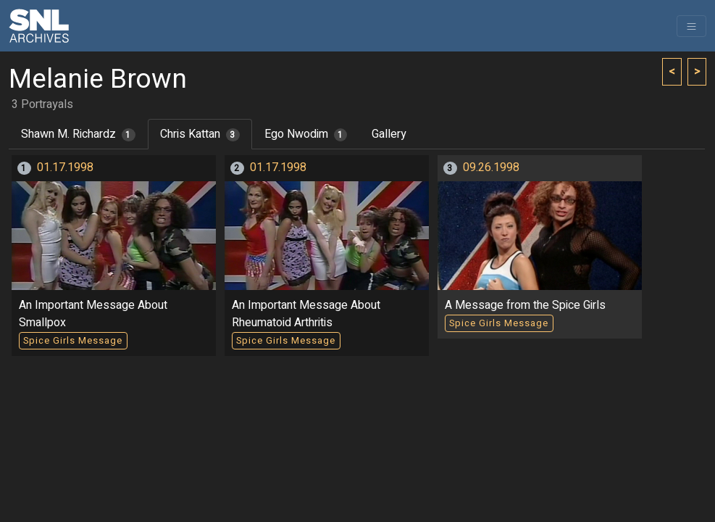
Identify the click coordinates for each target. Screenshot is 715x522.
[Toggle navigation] (691, 26)
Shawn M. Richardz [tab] (78, 134)
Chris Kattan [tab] (200, 134)
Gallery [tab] (389, 134)
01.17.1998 (65, 167)
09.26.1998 (491, 167)
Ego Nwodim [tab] (306, 134)
